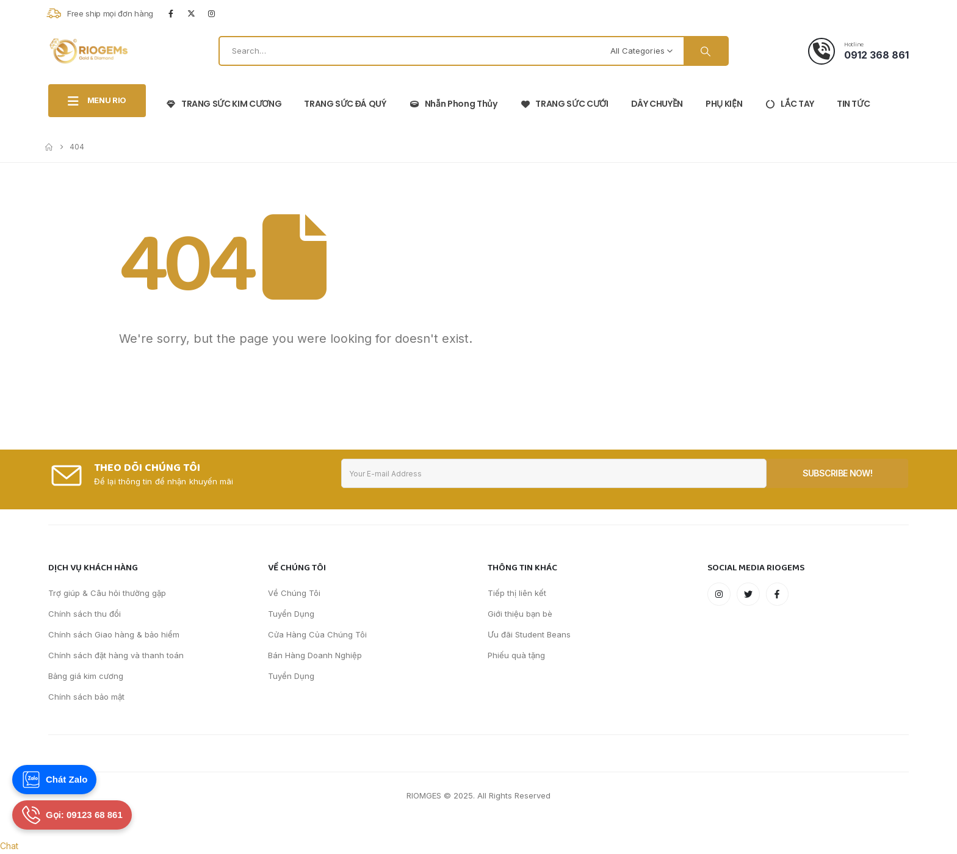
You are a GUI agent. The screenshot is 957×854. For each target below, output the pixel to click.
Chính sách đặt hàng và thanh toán (116, 655)
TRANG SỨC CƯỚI (563, 104)
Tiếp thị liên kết (517, 593)
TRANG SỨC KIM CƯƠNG (223, 104)
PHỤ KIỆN (724, 104)
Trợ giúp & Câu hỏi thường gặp (107, 593)
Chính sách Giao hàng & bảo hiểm (113, 634)
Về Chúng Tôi (294, 593)
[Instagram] (211, 13)
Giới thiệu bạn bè (520, 614)
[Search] (706, 51)
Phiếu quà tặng (516, 655)
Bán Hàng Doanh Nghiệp (315, 655)
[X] (191, 13)
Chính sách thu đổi (84, 614)
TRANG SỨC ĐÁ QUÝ (345, 104)
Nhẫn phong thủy (453, 104)
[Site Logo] (88, 51)
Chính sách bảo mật (86, 697)
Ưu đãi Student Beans (529, 634)
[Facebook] (170, 13)
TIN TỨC (853, 104)
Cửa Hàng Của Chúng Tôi (317, 634)
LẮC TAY (789, 104)
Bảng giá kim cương (85, 676)
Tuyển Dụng (291, 614)
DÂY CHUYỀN (657, 104)
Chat (9, 846)
